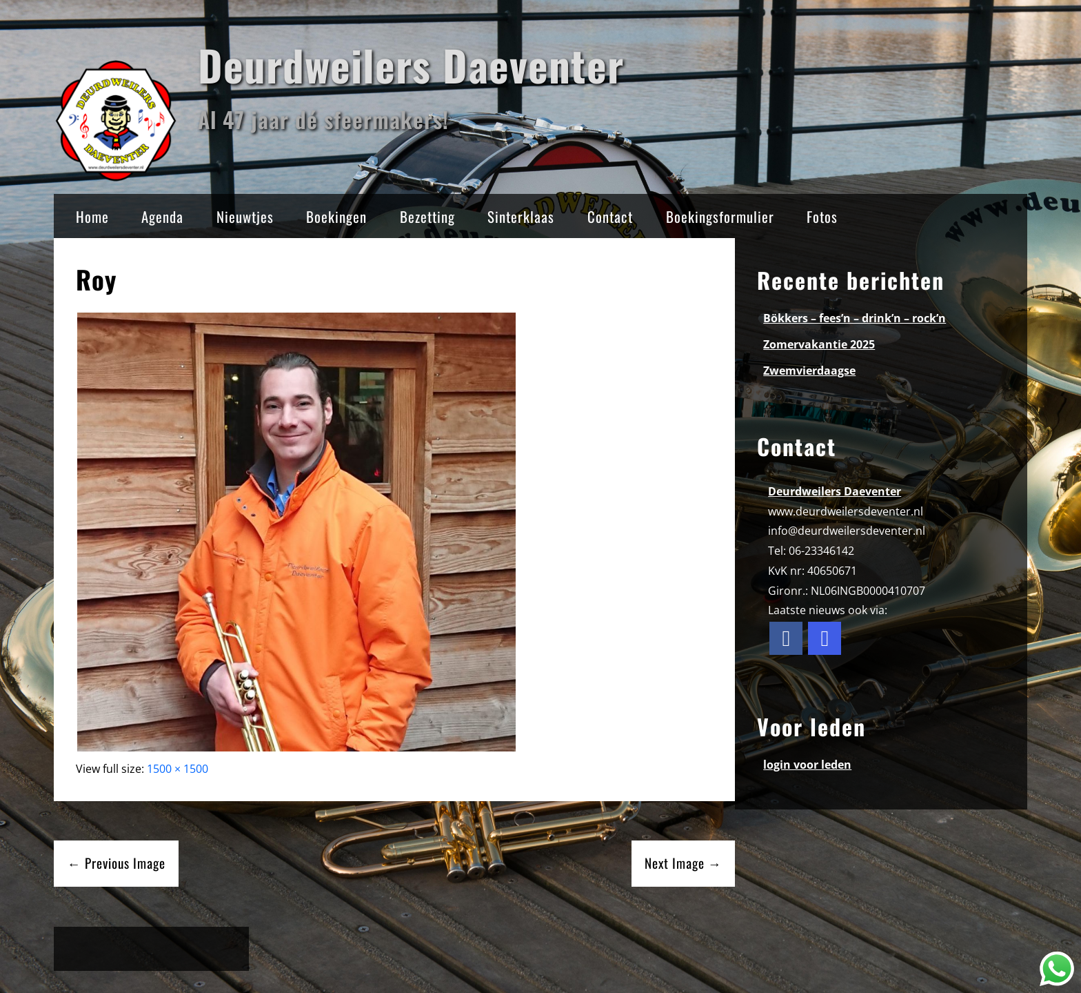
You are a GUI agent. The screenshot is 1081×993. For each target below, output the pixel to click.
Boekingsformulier (720, 216)
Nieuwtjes (245, 216)
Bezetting (427, 216)
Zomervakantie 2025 (819, 344)
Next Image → (683, 863)
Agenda (162, 216)
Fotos (822, 216)
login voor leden (807, 764)
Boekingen (336, 216)
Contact (610, 216)
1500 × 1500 (177, 768)
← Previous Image (116, 863)
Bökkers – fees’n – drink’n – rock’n (854, 318)
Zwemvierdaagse (809, 370)
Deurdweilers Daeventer (411, 64)
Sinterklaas (520, 216)
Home (92, 216)
